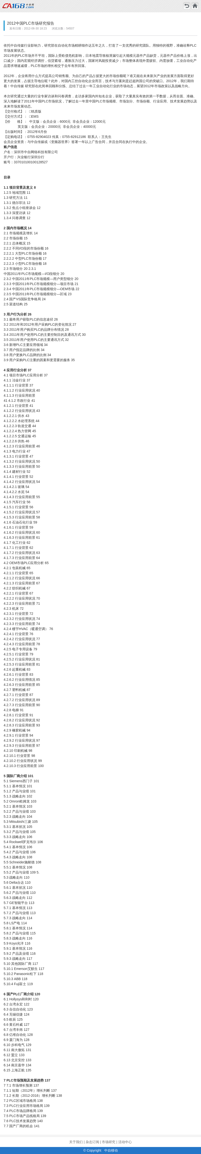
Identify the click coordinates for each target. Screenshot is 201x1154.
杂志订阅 (92, 1142)
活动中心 (125, 1142)
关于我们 (76, 1142)
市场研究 (108, 1142)
